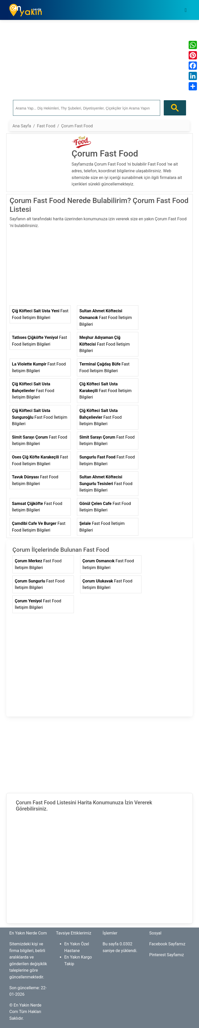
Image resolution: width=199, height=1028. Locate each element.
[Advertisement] (99, 60)
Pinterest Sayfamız (166, 954)
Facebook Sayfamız (167, 943)
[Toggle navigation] (186, 10)
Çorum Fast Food (77, 125)
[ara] (86, 108)
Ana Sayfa (21, 125)
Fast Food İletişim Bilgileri (40, 314)
